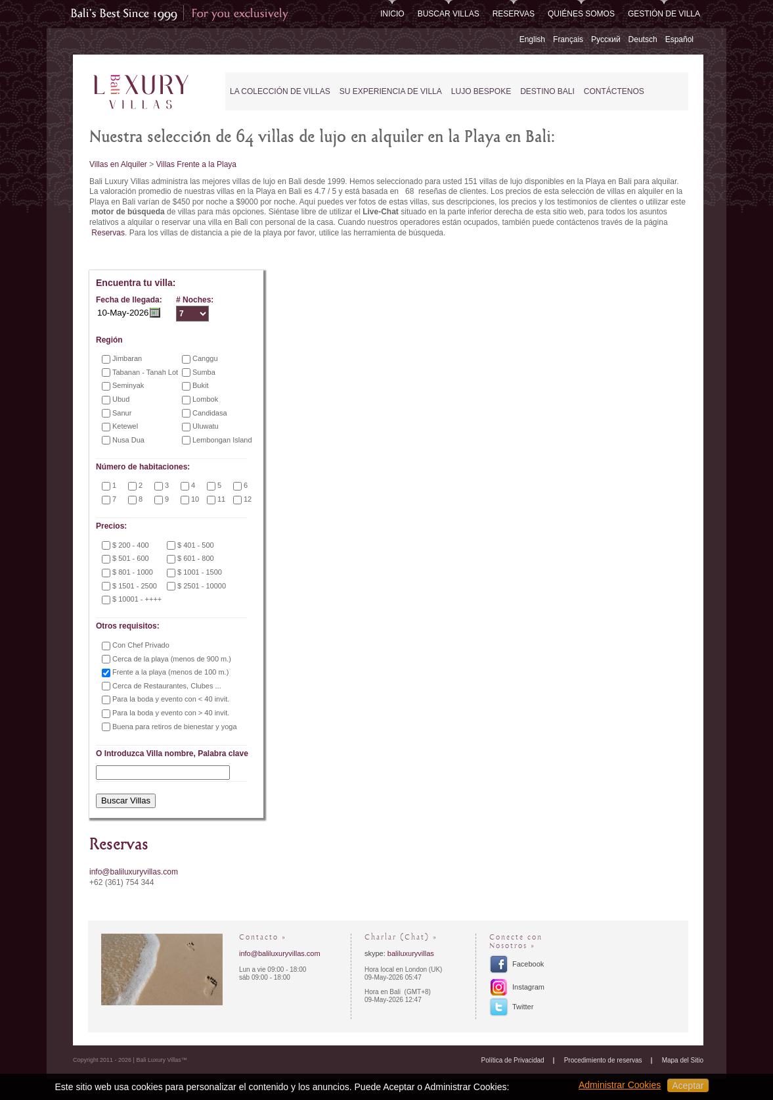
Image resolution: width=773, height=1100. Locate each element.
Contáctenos (614, 91)
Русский (606, 39)
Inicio (392, 13)
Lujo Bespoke (481, 91)
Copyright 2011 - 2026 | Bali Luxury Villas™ (130, 1060)
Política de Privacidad (512, 1060)
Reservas (514, 13)
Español (679, 39)
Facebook (528, 964)
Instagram (528, 987)
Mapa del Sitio (682, 1060)
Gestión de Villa (664, 13)
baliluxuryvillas (410, 953)
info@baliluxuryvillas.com (133, 871)
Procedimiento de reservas (603, 1060)
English (532, 39)
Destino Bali (547, 91)
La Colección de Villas (280, 91)
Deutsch (643, 39)
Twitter (522, 1007)
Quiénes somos (581, 13)
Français (568, 39)
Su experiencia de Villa (391, 91)
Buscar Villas (448, 13)
